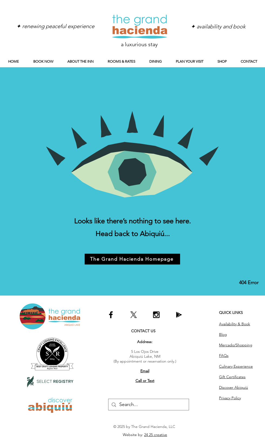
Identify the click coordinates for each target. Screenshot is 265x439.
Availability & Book (234, 323)
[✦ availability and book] (218, 26)
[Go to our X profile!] (133, 314)
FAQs (223, 355)
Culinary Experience (236, 366)
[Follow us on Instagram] (156, 314)
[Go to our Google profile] (179, 314)
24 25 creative (155, 434)
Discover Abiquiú (233, 387)
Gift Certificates (232, 376)
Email (144, 370)
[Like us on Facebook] (110, 314)
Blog (223, 334)
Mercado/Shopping (235, 345)
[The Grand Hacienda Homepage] (132, 259)
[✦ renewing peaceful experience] (55, 26)
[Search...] (148, 404)
